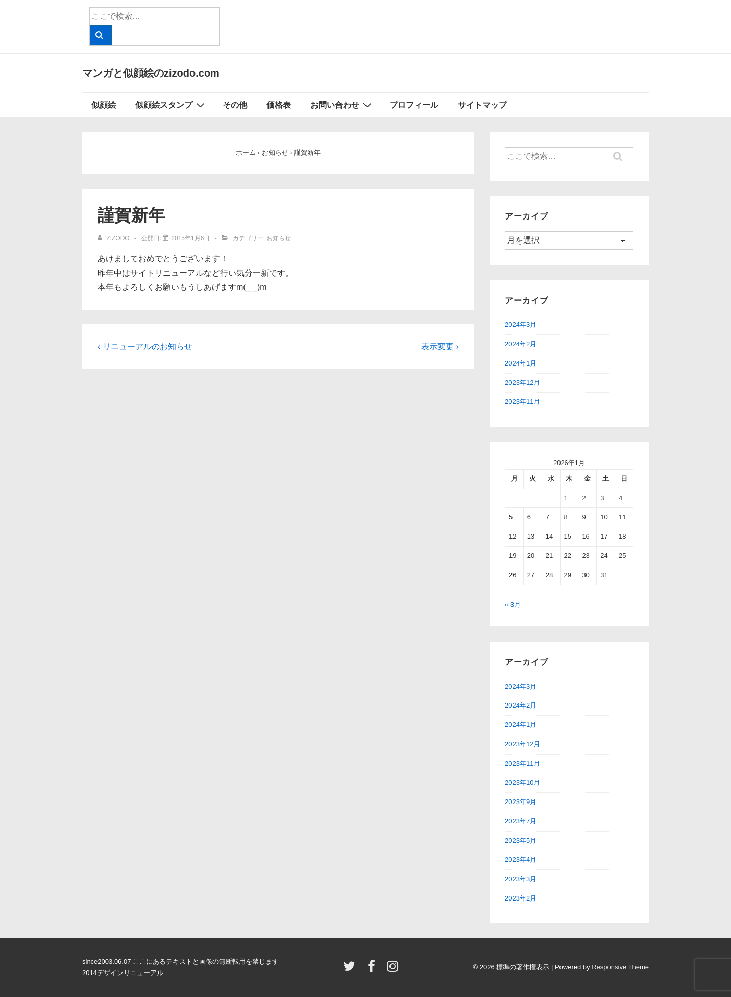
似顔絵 (103, 105)
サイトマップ (482, 105)
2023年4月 (521, 859)
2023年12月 (522, 382)
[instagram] (394, 970)
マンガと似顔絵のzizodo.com (151, 73)
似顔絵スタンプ (171, 105)
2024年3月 (521, 324)
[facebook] (374, 970)
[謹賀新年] (190, 238)
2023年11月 (522, 401)
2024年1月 (521, 363)
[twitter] (351, 970)
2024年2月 (521, 344)
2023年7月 (521, 821)
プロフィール (413, 105)
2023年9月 (521, 802)
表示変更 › (440, 346)
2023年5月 (521, 840)
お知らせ (278, 238)
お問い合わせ (342, 105)
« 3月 (513, 605)
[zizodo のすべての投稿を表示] (114, 238)
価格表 (278, 105)
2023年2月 (521, 898)
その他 (235, 105)
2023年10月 (522, 782)
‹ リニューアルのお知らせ (145, 346)
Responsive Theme (620, 967)
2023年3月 (521, 879)
